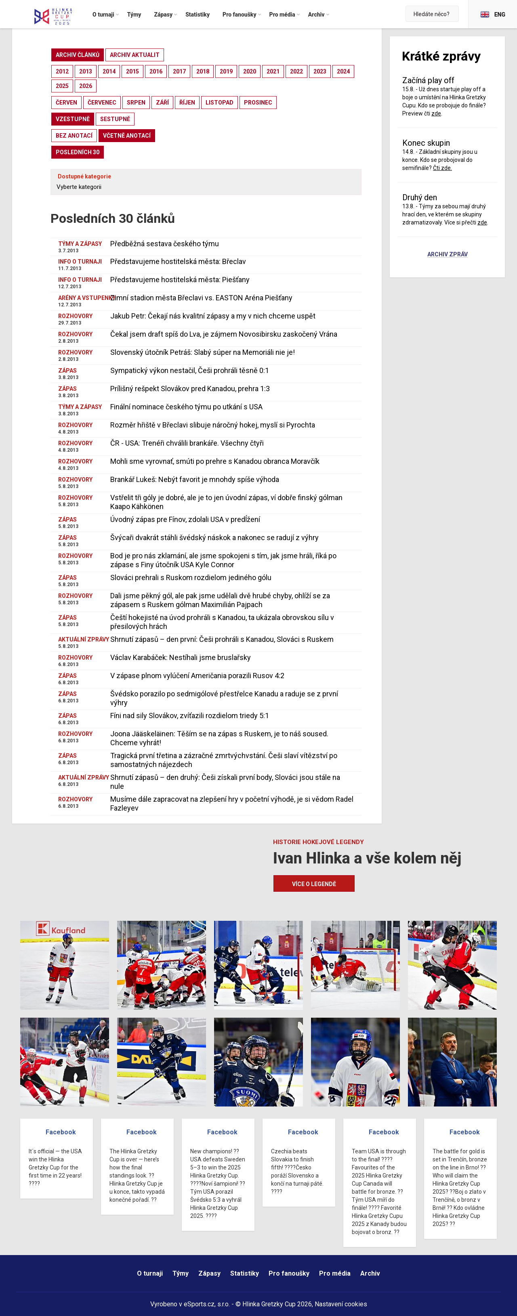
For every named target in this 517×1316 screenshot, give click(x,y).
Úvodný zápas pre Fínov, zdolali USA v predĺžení (185, 519)
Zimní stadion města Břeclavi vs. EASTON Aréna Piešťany (201, 297)
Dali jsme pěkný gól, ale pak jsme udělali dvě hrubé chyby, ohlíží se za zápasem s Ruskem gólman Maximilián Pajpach (220, 600)
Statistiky (244, 1273)
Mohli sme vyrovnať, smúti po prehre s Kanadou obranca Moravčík (214, 461)
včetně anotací (127, 135)
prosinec (258, 102)
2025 (62, 86)
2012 (62, 71)
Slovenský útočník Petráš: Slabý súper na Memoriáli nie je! (202, 352)
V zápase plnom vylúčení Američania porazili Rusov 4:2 (197, 675)
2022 (296, 71)
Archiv (370, 1273)
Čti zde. (442, 168)
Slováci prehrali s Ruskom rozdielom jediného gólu (190, 577)
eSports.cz (199, 1304)
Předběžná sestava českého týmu (164, 243)
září (162, 102)
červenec (102, 102)
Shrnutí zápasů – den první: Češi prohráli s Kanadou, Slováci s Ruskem (222, 639)
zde (436, 113)
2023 (319, 71)
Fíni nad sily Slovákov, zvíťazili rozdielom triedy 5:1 (189, 715)
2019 (226, 71)
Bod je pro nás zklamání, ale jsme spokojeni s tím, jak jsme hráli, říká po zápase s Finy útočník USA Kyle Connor (223, 560)
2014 (109, 71)
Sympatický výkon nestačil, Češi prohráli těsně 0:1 (189, 370)
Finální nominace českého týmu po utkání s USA (186, 406)
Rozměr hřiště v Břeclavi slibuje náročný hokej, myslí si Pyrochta (212, 425)
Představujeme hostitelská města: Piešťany (180, 279)
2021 (273, 71)
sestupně (115, 119)
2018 (202, 71)
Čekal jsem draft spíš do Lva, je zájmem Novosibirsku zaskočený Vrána (223, 334)
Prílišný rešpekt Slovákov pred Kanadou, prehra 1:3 (190, 388)
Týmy (180, 1273)
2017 (179, 71)
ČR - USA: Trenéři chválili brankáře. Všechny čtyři (187, 443)
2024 (343, 71)
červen (66, 102)
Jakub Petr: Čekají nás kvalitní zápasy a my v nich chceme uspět (212, 316)
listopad (219, 102)
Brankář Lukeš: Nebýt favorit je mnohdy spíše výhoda (194, 479)
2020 (249, 71)
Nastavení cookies (341, 1304)
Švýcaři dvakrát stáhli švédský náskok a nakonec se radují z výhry (214, 537)
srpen (136, 102)
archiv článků (77, 55)
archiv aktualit (135, 55)
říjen (187, 102)
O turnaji (150, 1273)
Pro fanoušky (289, 1273)
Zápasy (209, 1273)
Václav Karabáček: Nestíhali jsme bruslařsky (180, 657)
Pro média (335, 1273)
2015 (132, 71)
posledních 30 (77, 152)
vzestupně (73, 119)
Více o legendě (314, 884)
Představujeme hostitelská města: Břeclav (178, 261)
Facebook (61, 1132)
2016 (155, 71)
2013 (85, 71)
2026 (85, 86)
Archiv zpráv (447, 255)
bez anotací (74, 135)
